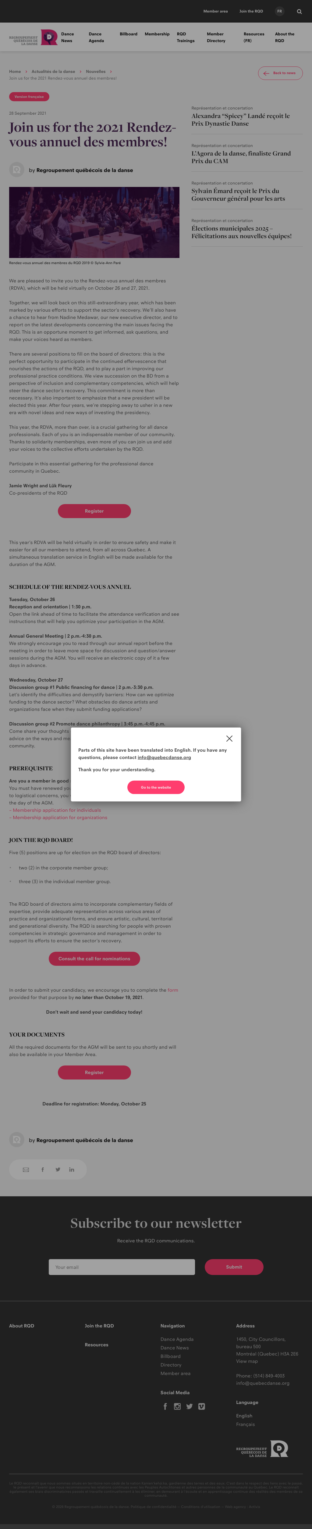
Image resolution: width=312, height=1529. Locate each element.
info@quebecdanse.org (164, 757)
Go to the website (156, 787)
